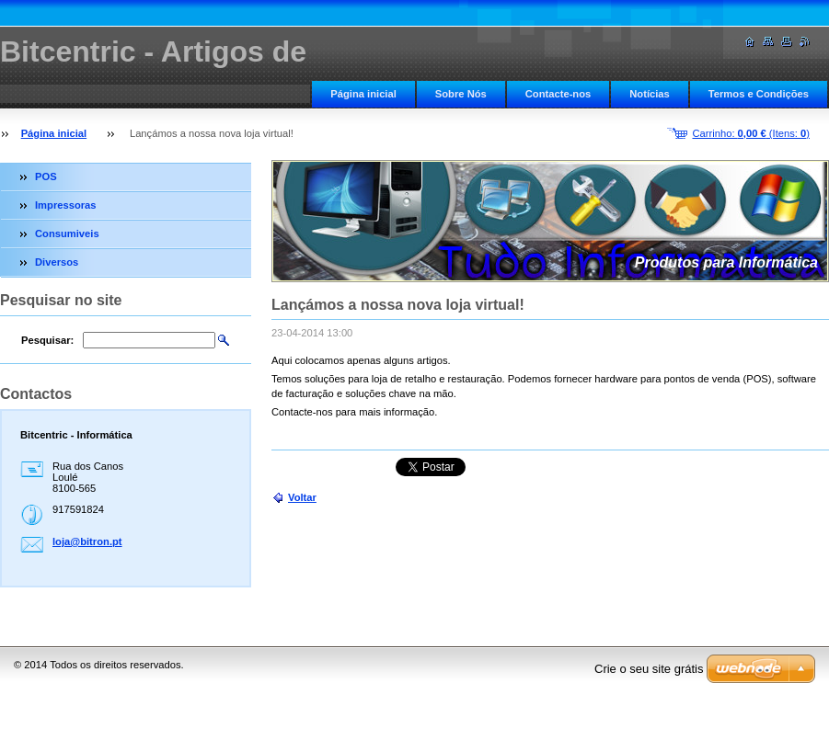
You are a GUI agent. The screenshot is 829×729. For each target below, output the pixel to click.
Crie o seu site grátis (649, 669)
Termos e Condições (758, 93)
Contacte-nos (558, 93)
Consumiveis (67, 233)
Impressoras (66, 205)
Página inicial (363, 93)
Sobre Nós (461, 93)
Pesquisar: (47, 340)
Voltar (302, 497)
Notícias (649, 93)
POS (46, 176)
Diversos (56, 262)
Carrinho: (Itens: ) (751, 133)
